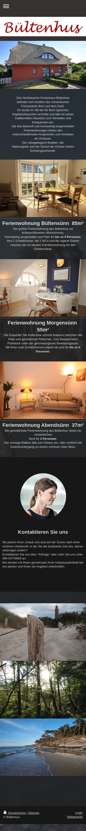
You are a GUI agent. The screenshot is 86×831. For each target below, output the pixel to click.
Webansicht (75, 817)
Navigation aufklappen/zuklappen (43, 6)
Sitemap (33, 813)
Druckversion (15, 813)
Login (79, 812)
